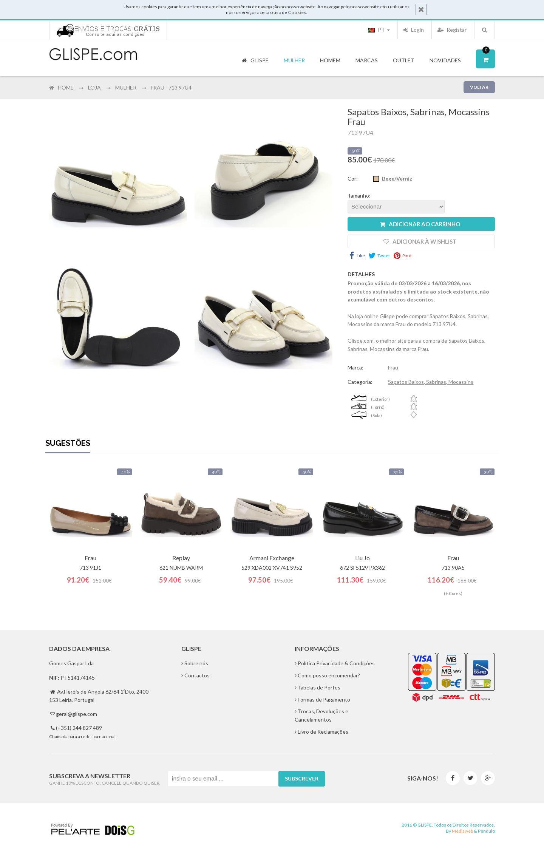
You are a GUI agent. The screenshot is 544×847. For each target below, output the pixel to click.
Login (413, 29)
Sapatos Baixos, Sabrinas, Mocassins (430, 382)
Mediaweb (462, 831)
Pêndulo (486, 831)
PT (379, 29)
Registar (452, 29)
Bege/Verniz (396, 178)
